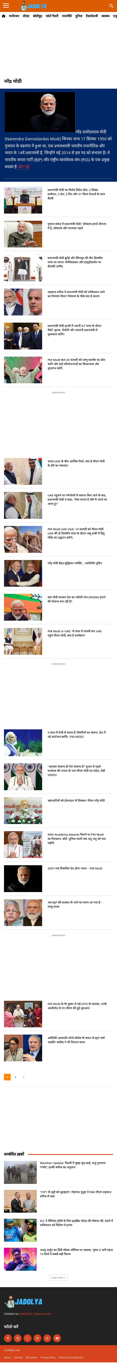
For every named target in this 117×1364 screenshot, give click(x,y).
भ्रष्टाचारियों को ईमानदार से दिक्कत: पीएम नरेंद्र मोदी (76, 800)
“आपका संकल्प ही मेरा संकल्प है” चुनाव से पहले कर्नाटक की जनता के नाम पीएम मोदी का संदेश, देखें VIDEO (76, 770)
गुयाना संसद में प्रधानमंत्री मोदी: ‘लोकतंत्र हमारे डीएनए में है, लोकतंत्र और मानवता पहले (77, 226)
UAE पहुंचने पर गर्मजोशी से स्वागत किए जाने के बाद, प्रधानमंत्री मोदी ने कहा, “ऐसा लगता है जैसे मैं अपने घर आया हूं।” (77, 499)
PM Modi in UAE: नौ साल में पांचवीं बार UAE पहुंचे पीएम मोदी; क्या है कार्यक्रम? (75, 633)
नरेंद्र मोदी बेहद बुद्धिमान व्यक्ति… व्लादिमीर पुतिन (75, 563)
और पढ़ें (23, 166)
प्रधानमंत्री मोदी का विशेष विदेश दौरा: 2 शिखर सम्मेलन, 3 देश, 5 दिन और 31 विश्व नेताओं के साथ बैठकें (76, 194)
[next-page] (23, 1077)
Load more (58, 1277)
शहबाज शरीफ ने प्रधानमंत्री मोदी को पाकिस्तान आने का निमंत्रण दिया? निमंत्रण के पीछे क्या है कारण (76, 294)
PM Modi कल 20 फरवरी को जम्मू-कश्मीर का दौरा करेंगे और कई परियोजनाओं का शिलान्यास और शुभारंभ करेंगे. (76, 364)
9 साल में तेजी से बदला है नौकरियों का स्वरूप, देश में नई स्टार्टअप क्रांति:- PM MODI (76, 734)
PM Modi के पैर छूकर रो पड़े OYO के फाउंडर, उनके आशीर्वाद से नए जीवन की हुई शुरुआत (77, 1006)
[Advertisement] (58, 51)
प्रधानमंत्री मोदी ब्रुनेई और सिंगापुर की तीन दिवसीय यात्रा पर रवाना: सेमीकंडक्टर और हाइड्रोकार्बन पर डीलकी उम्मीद (75, 262)
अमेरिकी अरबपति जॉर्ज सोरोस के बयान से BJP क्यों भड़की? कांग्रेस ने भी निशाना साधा (76, 1040)
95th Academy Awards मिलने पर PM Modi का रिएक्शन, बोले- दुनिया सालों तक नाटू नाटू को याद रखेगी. (77, 838)
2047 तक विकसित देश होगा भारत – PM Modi (75, 868)
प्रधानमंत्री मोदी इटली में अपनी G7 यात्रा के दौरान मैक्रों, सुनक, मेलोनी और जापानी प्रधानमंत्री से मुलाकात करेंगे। (74, 330)
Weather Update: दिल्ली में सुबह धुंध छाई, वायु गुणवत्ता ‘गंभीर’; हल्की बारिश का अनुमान (73, 1165)
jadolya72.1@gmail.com (36, 1314)
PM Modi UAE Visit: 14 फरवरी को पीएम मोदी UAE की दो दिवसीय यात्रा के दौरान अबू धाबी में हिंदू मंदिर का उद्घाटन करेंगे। (76, 533)
